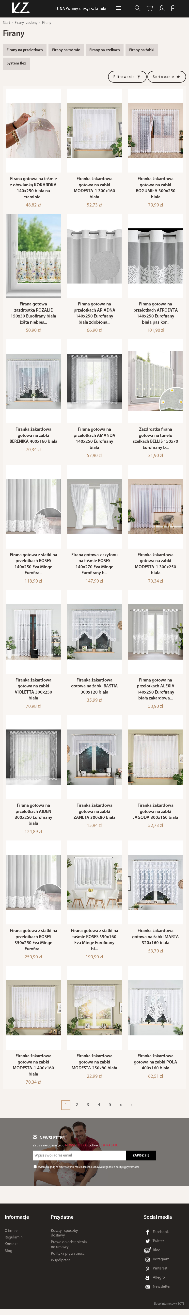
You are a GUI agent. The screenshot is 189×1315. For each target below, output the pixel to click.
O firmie (11, 1237)
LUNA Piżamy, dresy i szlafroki (80, 8)
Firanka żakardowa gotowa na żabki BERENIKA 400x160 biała (33, 438)
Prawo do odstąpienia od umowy (69, 1250)
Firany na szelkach (104, 50)
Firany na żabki (141, 50)
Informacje (17, 1223)
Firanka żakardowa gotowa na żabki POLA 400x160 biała (155, 1068)
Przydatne (62, 1223)
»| (132, 1111)
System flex (16, 63)
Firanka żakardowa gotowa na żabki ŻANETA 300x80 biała (94, 816)
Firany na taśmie (66, 50)
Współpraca (60, 1266)
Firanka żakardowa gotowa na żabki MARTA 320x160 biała (155, 942)
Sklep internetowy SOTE (169, 1310)
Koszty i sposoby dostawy (64, 1239)
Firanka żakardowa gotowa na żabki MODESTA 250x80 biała (94, 1068)
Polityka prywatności (68, 1260)
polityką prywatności (127, 1173)
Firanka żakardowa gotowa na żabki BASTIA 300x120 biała (94, 690)
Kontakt (11, 1250)
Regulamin (14, 1244)
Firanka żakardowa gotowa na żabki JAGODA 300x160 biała (155, 816)
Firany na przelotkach (25, 50)
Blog (8, 1257)
